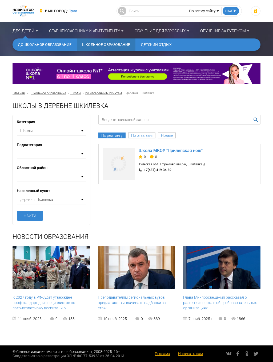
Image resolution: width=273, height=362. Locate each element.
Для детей (23, 31)
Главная (19, 93)
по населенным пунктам (103, 93)
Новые (167, 135)
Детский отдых (156, 44)
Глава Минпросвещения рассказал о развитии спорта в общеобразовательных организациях (220, 302)
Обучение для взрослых (160, 31)
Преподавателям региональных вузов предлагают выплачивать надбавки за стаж (132, 302)
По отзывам (141, 135)
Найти (30, 216)
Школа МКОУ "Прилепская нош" (171, 150)
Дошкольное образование (44, 44)
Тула (73, 11)
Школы (75, 93)
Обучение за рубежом (223, 31)
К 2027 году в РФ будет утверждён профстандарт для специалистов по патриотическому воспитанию (44, 302)
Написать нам (190, 354)
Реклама (162, 354)
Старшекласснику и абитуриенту (84, 31)
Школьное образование (106, 44)
